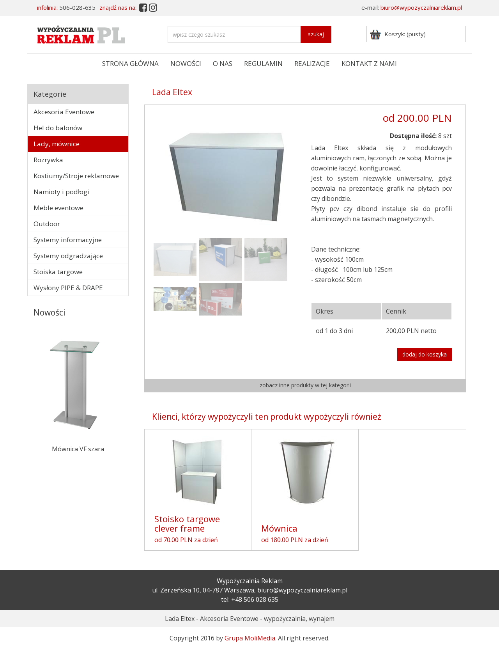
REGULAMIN (263, 63)
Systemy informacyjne (68, 239)
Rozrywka (48, 159)
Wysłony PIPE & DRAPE (68, 287)
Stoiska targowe (58, 271)
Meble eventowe (58, 207)
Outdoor (47, 223)
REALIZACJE (312, 63)
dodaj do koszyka (424, 354)
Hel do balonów (58, 127)
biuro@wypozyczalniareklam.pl (421, 7)
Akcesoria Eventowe (64, 111)
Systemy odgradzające (68, 255)
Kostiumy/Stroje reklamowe (76, 175)
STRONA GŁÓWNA (130, 63)
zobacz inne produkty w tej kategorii (305, 385)
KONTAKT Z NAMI (369, 63)
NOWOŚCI (185, 63)
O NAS (222, 63)
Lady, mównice (57, 143)
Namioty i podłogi (61, 191)
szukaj (316, 34)
